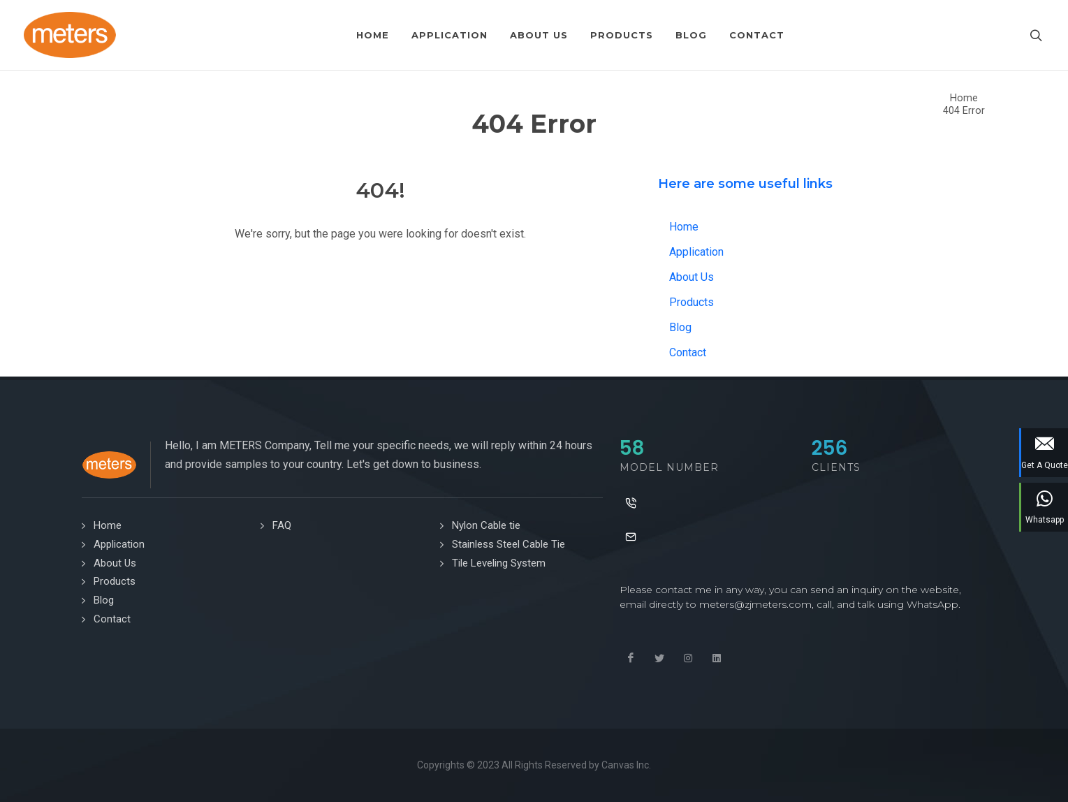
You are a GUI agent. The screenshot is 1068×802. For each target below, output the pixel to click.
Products (691, 302)
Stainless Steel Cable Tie (508, 544)
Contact (687, 352)
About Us (691, 277)
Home (964, 98)
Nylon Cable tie (486, 525)
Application (696, 251)
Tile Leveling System (499, 563)
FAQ (281, 525)
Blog (680, 327)
